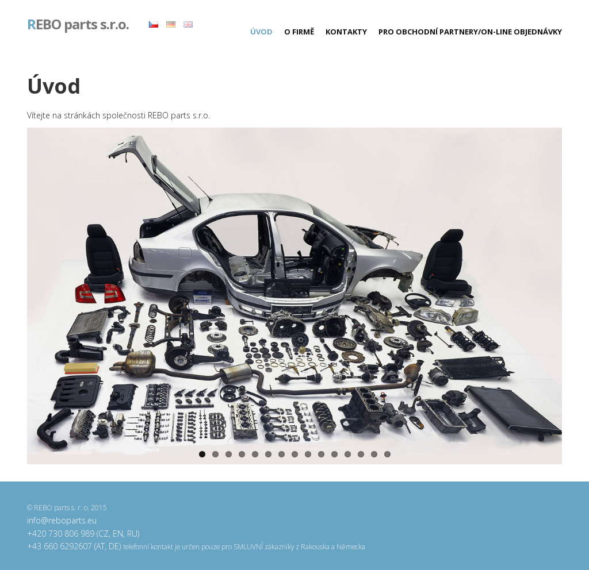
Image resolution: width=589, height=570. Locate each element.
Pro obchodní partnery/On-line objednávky (470, 31)
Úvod (261, 31)
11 (334, 454)
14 (374, 454)
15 (387, 454)
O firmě (299, 31)
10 (321, 454)
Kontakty (346, 31)
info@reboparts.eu (62, 520)
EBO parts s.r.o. (78, 25)
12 (348, 454)
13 (361, 454)
